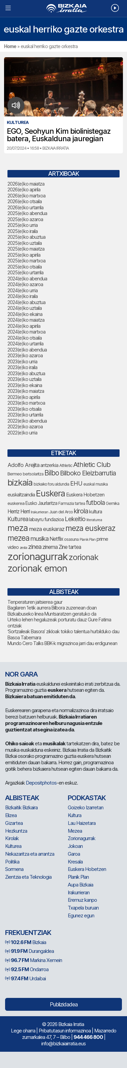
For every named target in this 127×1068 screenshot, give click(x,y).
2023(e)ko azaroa (25, 355)
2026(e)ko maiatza (25, 184)
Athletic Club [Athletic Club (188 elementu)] (91, 464)
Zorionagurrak (81, 838)
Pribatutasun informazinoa (65, 1030)
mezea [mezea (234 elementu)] (18, 537)
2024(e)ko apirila (23, 326)
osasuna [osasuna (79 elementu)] (71, 539)
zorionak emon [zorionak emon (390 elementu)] (37, 568)
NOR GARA (21, 674)
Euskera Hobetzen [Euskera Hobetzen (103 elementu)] (85, 494)
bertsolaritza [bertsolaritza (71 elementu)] (33, 474)
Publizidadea (64, 1004)
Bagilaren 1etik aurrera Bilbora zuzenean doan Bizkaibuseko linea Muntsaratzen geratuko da (52, 611)
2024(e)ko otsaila (24, 338)
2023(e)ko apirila (23, 397)
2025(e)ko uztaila (24, 243)
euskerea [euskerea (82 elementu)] (15, 503)
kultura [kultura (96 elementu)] (95, 511)
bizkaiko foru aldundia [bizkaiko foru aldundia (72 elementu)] (51, 484)
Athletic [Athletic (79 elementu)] (65, 465)
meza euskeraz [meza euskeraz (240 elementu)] (90, 528)
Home (10, 46)
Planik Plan (78, 877)
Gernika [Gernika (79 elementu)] (112, 503)
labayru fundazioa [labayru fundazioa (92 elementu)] (46, 519)
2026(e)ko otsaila (24, 201)
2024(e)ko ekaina (24, 314)
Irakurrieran (78, 892)
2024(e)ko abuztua (26, 302)
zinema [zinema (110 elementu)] (50, 547)
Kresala (75, 861)
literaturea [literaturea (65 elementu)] (94, 519)
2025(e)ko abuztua (26, 237)
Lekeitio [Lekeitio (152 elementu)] (75, 518)
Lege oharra (23, 1030)
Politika (12, 861)
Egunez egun (81, 915)
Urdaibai (25, 978)
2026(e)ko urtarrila (25, 207)
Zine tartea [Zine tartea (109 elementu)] (70, 547)
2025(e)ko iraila (22, 231)
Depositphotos (41, 782)
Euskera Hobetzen (87, 869)
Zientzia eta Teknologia (28, 877)
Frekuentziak (28, 932)
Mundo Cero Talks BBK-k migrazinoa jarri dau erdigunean (62, 643)
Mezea (75, 831)
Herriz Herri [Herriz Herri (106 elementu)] (18, 511)
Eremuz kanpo (82, 900)
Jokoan (75, 846)
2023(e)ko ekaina (24, 385)
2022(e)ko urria (22, 432)
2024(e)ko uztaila (24, 308)
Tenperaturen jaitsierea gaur (34, 602)
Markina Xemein (33, 960)
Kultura (74, 815)
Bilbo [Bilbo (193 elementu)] (51, 473)
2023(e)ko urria (22, 361)
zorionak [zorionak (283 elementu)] (83, 557)
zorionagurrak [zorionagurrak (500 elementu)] (37, 556)
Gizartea (14, 823)
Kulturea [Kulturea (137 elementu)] (17, 518)
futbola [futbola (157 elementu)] (95, 503)
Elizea (11, 815)
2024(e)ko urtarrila (25, 343)
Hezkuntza (16, 831)
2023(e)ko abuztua (26, 373)
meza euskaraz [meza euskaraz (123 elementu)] (46, 529)
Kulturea (13, 846)
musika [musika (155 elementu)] (39, 538)
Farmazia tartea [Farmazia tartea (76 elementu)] (71, 503)
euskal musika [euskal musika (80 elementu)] (95, 484)
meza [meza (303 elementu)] (17, 528)
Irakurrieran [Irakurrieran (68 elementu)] (39, 512)
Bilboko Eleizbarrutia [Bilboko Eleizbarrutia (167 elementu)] (88, 473)
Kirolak (12, 838)
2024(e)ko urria (22, 290)
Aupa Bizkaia (80, 884)
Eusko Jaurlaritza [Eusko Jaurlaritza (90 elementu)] (41, 503)
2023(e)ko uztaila (24, 379)
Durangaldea (29, 951)
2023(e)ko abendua (27, 350)
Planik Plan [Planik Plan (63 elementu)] (88, 539)
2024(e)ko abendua (27, 278)
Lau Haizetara (82, 823)
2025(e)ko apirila (23, 255)
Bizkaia (25, 942)
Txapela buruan (83, 907)
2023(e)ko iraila (22, 367)
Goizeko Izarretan (85, 807)
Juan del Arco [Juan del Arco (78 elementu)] (61, 511)
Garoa (74, 854)
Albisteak (22, 798)
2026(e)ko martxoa (26, 195)
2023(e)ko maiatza (25, 391)
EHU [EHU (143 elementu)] (76, 483)
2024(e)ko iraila (22, 296)
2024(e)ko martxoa (26, 332)
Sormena (14, 869)
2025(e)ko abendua (27, 213)
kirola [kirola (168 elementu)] (81, 511)
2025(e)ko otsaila (24, 267)
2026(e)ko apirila (23, 189)
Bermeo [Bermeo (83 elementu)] (14, 473)
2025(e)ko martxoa (26, 260)
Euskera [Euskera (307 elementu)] (50, 493)
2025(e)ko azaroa (25, 219)
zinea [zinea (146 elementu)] (34, 546)
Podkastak (87, 798)
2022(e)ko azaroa (25, 426)
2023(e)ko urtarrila (25, 415)
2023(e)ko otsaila (24, 409)
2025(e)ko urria (22, 225)
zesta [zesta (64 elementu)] (23, 548)
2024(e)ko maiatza (25, 320)
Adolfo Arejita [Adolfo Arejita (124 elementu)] (23, 465)
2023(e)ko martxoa (26, 403)
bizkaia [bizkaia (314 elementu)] (20, 482)
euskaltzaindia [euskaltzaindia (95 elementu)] (21, 494)
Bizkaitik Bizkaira (21, 807)
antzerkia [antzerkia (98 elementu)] (49, 465)
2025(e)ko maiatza (25, 249)
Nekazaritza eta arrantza (29, 854)
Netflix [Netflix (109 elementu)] (56, 539)
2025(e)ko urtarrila (25, 272)
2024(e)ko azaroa (25, 284)
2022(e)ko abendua (27, 421)
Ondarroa (26, 969)
